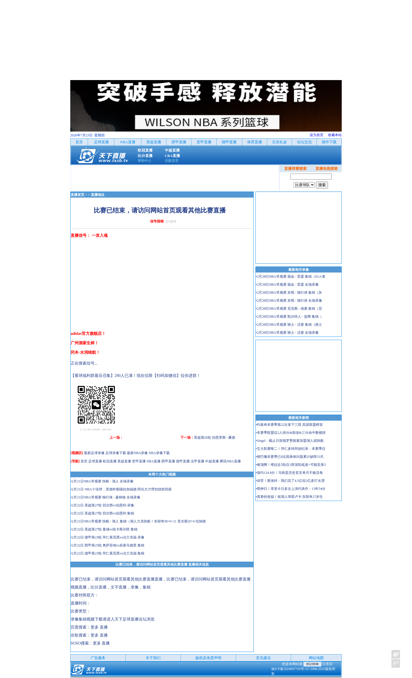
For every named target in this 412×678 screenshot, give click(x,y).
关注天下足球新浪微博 (395, 654)
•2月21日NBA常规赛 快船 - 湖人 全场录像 (102, 481)
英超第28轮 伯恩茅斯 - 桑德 (214, 438)
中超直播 (212, 461)
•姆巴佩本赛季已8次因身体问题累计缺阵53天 (290, 457)
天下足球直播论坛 (131, 619)
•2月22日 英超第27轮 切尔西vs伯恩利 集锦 (102, 513)
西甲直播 (168, 461)
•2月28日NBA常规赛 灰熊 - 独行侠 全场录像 (289, 301)
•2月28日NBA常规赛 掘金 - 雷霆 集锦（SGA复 (290, 277)
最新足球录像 (94, 453)
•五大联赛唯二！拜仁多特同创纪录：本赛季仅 (290, 449)
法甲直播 (197, 461)
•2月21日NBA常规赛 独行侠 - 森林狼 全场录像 (105, 497)
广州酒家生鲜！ (85, 343)
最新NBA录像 (137, 453)
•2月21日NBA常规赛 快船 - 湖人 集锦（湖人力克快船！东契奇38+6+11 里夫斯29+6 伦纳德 (138, 521)
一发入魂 (100, 235)
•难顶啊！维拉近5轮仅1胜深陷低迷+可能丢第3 (291, 465)
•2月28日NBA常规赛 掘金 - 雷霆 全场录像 (287, 285)
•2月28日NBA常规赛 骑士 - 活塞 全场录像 (287, 333)
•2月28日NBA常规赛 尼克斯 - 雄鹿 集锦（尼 (289, 309)
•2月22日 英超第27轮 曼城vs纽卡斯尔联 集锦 (104, 529)
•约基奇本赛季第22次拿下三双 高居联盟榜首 (289, 425)
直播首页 (77, 195)
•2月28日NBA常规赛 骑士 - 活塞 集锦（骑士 (289, 325)
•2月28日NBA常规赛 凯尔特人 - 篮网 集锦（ (289, 317)
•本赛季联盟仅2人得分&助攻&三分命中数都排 (291, 433)
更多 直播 (99, 627)
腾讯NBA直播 (230, 461)
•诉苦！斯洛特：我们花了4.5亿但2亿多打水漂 (290, 481)
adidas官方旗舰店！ (88, 333)
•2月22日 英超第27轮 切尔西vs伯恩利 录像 (102, 505)
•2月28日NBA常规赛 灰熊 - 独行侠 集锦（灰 (289, 293)
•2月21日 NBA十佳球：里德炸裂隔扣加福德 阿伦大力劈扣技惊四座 (121, 489)
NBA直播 (154, 461)
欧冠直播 (110, 461)
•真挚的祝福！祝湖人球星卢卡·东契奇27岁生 (289, 497)
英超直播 (124, 461)
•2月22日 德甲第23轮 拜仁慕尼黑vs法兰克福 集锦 (107, 553)
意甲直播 (139, 461)
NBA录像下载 (159, 453)
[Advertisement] (206, 40)
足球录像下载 (115, 453)
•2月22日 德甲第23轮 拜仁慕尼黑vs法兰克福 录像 (107, 537)
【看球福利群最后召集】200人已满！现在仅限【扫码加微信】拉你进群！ (136, 375)
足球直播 (95, 461)
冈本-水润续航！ (85, 352)
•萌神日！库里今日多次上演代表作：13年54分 (290, 489)
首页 (84, 461)
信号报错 (157, 221)
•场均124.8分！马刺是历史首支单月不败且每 (289, 473)
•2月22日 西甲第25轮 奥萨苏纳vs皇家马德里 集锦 (107, 545)
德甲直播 (183, 461)
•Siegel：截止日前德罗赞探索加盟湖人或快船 (290, 441)
